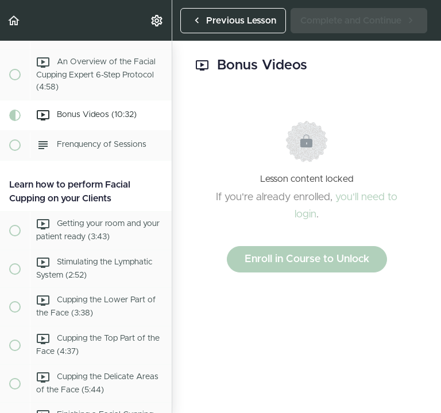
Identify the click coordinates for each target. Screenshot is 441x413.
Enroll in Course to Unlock (307, 259)
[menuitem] (157, 20)
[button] (14, 20)
